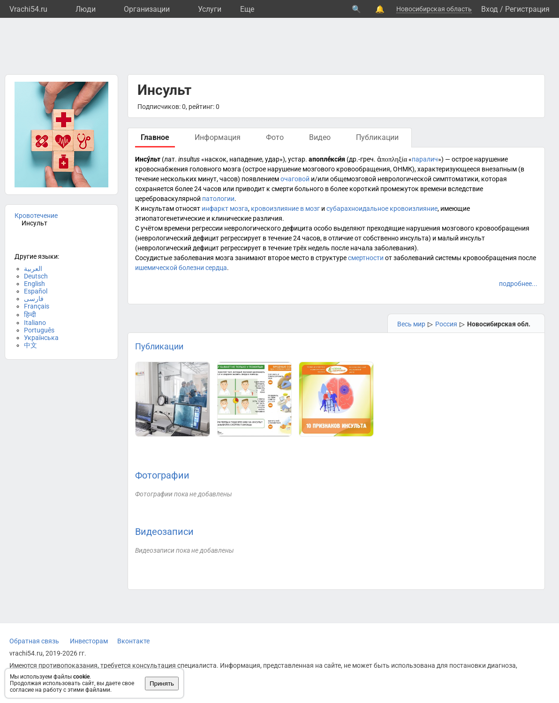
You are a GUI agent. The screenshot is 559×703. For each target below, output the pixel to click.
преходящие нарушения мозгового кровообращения (448, 228)
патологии (218, 198)
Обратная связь (34, 641)
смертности (366, 258)
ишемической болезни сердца (181, 267)
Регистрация (527, 9)
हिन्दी (30, 314)
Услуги (209, 9)
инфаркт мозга (225, 208)
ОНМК (402, 169)
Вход (489, 9)
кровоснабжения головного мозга (188, 169)
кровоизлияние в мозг (285, 208)
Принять (162, 683)
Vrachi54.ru (28, 9)
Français (36, 306)
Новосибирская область (434, 9)
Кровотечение (36, 215)
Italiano (35, 322)
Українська (41, 337)
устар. (297, 159)
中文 (30, 345)
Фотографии (162, 475)
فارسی (34, 298)
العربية (33, 268)
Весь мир (411, 324)
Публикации (159, 346)
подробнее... (518, 283)
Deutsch (36, 276)
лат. (170, 159)
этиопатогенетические (170, 218)
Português (39, 330)
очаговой (295, 179)
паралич (425, 159)
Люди (86, 9)
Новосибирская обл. (498, 324)
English (34, 283)
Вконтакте (133, 641)
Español (35, 291)
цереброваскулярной (168, 198)
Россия (446, 324)
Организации (147, 9)
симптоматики (455, 179)
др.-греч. (362, 159)
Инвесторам (89, 641)
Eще (247, 9)
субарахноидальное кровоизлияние (382, 208)
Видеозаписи (164, 531)
